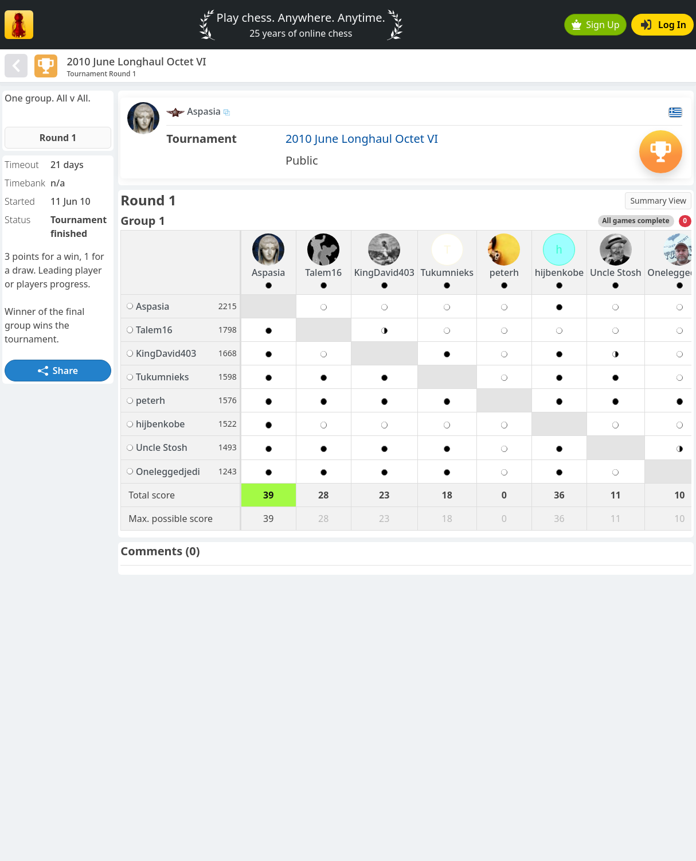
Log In (663, 24)
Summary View (658, 200)
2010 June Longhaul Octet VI (362, 138)
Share (58, 370)
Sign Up (596, 24)
